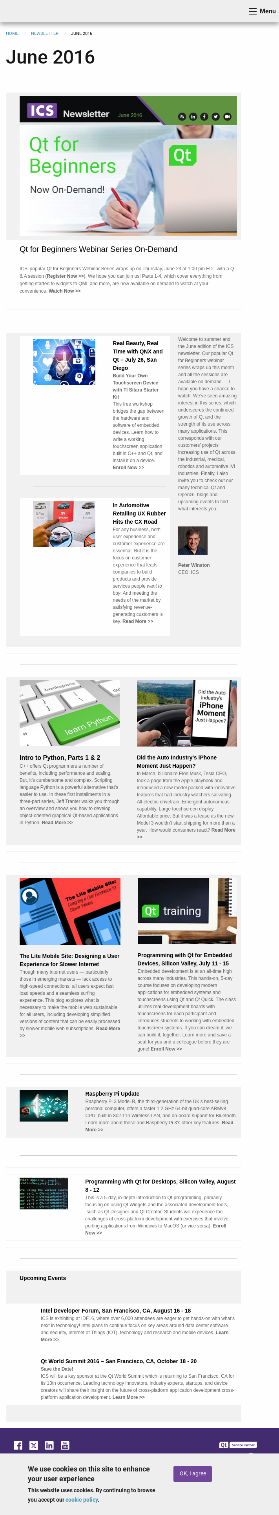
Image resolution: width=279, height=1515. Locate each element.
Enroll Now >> (166, 1049)
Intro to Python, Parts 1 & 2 (60, 757)
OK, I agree (193, 1473)
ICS (18, 11)
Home (12, 33)
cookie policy (82, 1500)
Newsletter (44, 33)
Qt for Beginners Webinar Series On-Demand (98, 249)
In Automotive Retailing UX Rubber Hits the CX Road (139, 513)
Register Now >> (65, 276)
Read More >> (57, 822)
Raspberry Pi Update (113, 1094)
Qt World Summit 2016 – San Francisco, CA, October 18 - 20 (119, 1361)
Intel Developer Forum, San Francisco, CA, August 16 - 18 (116, 1310)
